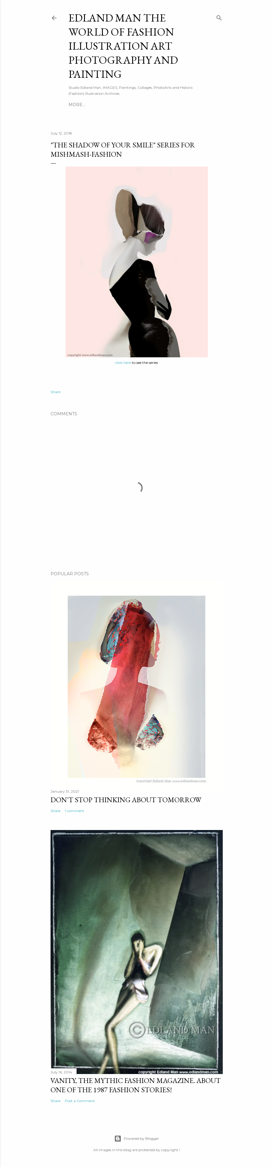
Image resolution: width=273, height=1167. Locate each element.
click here (123, 362)
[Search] (219, 16)
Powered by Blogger (136, 1138)
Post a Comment (80, 1101)
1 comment (74, 810)
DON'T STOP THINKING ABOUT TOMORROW (126, 799)
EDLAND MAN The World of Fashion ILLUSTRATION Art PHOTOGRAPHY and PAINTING (123, 46)
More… (76, 104)
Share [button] (55, 392)
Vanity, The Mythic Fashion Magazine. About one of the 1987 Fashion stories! (136, 1085)
